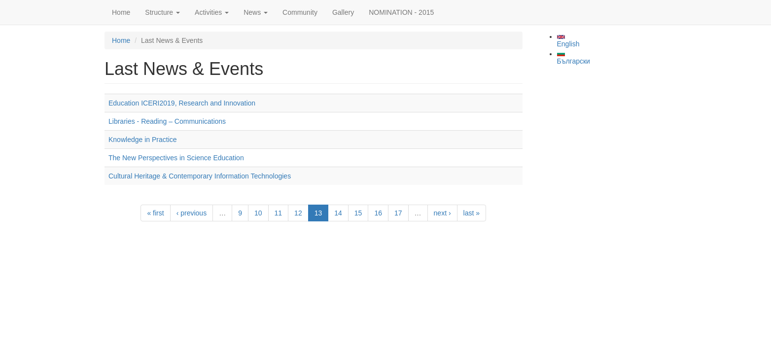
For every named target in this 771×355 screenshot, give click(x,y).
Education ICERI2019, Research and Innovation (181, 103)
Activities (212, 12)
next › (442, 213)
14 (338, 213)
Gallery (343, 12)
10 (258, 213)
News (256, 12)
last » (471, 213)
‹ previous (191, 213)
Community (299, 12)
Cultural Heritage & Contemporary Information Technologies (199, 176)
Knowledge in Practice (142, 139)
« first (155, 213)
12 (298, 213)
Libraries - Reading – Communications (167, 121)
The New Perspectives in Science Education (176, 158)
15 (358, 213)
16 (378, 213)
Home (121, 12)
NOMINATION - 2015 (401, 12)
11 (278, 213)
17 (398, 213)
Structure (162, 12)
